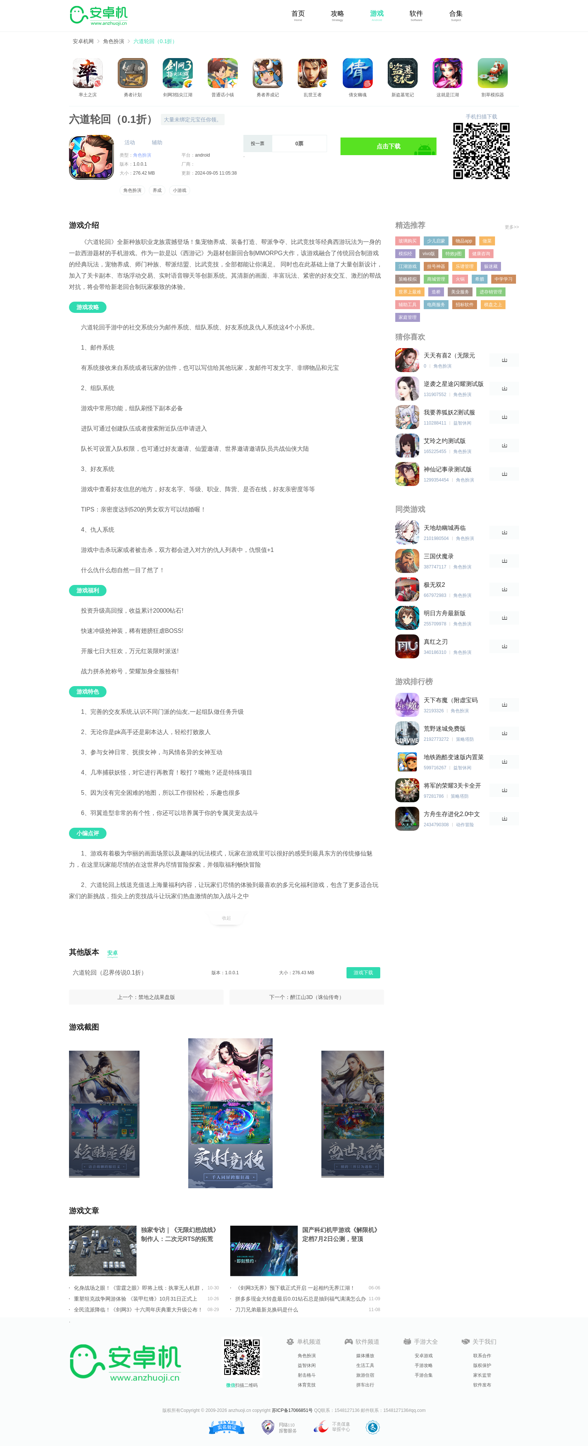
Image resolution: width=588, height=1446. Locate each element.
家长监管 (482, 1375)
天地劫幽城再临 (445, 528)
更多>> (512, 227)
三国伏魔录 (439, 556)
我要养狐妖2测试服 (449, 412)
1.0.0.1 (140, 164)
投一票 (257, 143)
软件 (416, 13)
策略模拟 (408, 279)
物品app (464, 241)
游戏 (377, 13)
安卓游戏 (424, 1355)
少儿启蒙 (436, 241)
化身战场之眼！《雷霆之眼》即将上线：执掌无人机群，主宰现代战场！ (139, 1288)
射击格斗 (307, 1375)
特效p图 (454, 253)
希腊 (479, 279)
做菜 (487, 241)
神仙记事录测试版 (448, 469)
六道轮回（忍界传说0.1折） (110, 972)
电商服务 (436, 304)
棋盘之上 (493, 304)
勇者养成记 (267, 94)
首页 (298, 13)
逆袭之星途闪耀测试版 (454, 384)
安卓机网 (83, 41)
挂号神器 (436, 266)
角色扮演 (113, 41)
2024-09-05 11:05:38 (216, 173)
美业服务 (460, 292)
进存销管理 (491, 292)
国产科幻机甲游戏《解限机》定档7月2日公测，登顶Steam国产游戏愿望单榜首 (341, 1235)
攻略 (337, 13)
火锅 (460, 279)
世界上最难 (410, 292)
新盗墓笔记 (403, 94)
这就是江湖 (447, 94)
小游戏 (179, 190)
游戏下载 (363, 972)
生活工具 (365, 1365)
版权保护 (482, 1365)
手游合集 (424, 1375)
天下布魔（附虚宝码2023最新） (451, 700)
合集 (456, 13)
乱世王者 (313, 94)
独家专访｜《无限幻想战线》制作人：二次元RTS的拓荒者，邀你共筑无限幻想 (180, 1235)
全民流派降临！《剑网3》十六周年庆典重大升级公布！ (138, 1310)
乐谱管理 (465, 266)
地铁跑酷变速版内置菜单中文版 (454, 757)
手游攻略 (424, 1365)
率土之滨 (88, 94)
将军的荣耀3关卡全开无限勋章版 (452, 786)
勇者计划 (133, 94)
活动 (129, 142)
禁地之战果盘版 (156, 997)
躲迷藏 (491, 266)
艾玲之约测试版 (445, 441)
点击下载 (388, 146)
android (202, 155)
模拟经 (405, 253)
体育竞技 (307, 1385)
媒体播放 (365, 1355)
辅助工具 (408, 304)
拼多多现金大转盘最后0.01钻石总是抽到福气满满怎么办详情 (300, 1299)
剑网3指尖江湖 (178, 94)
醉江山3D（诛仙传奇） (317, 997)
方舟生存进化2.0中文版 (452, 814)
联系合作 (482, 1355)
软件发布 (482, 1385)
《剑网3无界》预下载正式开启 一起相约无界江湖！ (295, 1288)
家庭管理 (408, 317)
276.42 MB (144, 173)
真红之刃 (436, 642)
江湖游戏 (408, 266)
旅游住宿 (365, 1375)
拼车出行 (365, 1385)
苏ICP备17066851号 (292, 1410)
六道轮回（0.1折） (155, 41)
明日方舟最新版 (445, 613)
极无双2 (434, 585)
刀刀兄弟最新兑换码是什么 (266, 1310)
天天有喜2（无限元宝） (449, 355)
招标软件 (465, 304)
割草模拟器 (493, 94)
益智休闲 (307, 1365)
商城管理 (436, 279)
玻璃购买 (408, 241)
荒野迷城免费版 (445, 728)
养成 (157, 190)
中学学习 (504, 279)
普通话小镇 (223, 94)
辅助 (157, 142)
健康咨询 (481, 253)
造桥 (436, 292)
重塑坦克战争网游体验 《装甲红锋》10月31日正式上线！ (135, 1299)
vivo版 (429, 253)
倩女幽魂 (358, 94)
